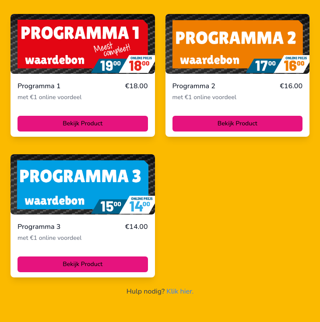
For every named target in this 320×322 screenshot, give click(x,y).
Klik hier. (179, 291)
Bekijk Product (82, 123)
